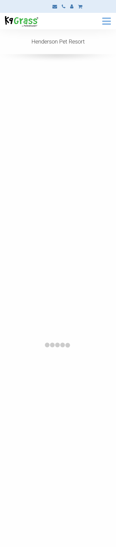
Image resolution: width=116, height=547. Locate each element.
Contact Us (54, 6)
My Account (71, 6)
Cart (80, 6)
